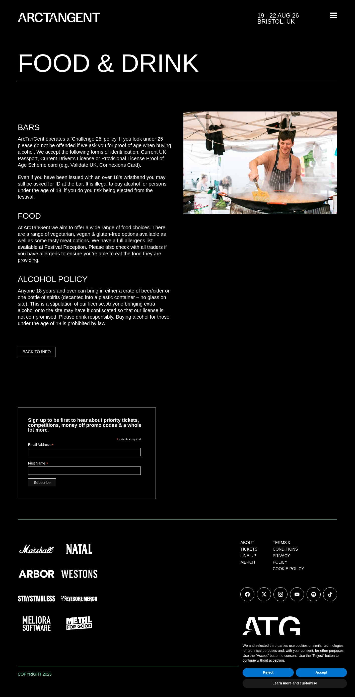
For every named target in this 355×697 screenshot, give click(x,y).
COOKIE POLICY (288, 569)
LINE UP (248, 556)
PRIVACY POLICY (281, 559)
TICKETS (248, 549)
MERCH (247, 562)
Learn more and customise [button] (294, 683)
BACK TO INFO (37, 352)
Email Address (41, 444)
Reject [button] (268, 672)
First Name (38, 463)
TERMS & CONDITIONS (285, 546)
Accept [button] (321, 672)
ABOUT (247, 543)
